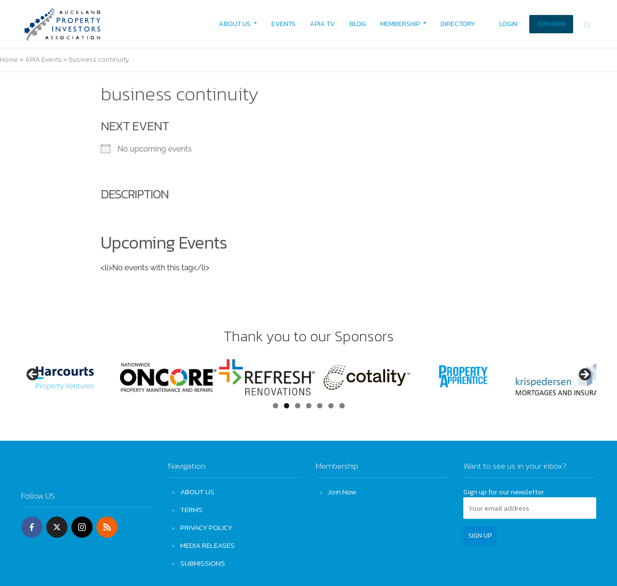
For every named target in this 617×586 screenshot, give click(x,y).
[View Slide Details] (69, 377)
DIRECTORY (458, 24)
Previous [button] (33, 375)
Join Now (342, 491)
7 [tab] (342, 405)
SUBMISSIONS (202, 563)
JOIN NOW (551, 24)
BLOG (357, 24)
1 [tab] (275, 405)
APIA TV (322, 24)
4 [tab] (308, 405)
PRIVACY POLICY (206, 527)
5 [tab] (319, 405)
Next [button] (584, 375)
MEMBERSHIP (400, 24)
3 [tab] (297, 405)
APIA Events (43, 60)
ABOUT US (235, 24)
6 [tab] (331, 405)
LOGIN (508, 24)
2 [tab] (286, 405)
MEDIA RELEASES (207, 545)
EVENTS (283, 24)
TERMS (191, 509)
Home (9, 60)
